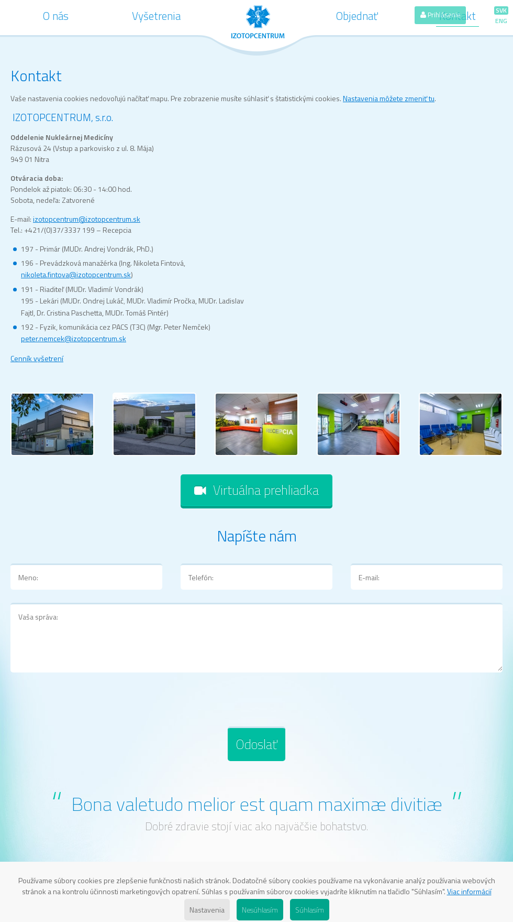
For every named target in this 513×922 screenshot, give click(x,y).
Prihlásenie (440, 14)
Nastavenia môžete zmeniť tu (388, 98)
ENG (501, 21)
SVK (501, 10)
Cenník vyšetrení (36, 358)
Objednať (357, 15)
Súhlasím (309, 909)
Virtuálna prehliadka (256, 490)
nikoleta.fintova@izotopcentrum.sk (76, 274)
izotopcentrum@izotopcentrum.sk (86, 218)
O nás (56, 15)
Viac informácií (469, 891)
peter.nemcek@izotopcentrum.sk (73, 338)
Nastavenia (207, 909)
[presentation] (90, 706)
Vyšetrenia (156, 15)
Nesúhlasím (260, 909)
